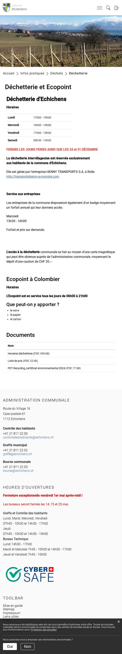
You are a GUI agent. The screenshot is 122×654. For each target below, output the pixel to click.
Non (27, 646)
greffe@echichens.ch (17, 459)
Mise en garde (13, 611)
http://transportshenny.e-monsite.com (34, 176)
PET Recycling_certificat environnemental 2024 (36, 371)
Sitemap (8, 614)
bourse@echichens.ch (18, 476)
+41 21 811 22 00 (15, 439)
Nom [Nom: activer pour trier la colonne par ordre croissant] (11, 345)
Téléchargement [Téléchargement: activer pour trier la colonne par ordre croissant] (99, 345)
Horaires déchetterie (20, 353)
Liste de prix (15, 362)
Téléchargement (101, 354)
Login (116, 8)
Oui (10, 646)
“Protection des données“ (43, 629)
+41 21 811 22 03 (15, 472)
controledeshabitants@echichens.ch (28, 443)
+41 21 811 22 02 (15, 456)
